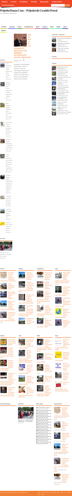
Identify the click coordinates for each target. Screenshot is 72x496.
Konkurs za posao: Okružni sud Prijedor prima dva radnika (9, 226)
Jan (40, 407)
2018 (37, 430)
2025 (37, 410)
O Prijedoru (24, 2)
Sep (41, 412)
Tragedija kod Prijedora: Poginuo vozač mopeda (30, 321)
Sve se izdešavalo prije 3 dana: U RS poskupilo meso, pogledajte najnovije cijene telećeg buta (26, 391)
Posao (19, 27)
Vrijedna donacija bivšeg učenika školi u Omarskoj (49, 285)
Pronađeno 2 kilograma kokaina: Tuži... (63, 44)
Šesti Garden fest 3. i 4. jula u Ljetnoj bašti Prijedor (12, 342)
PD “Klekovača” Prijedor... (64, 112)
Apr (46, 407)
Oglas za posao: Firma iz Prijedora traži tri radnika (66, 366)
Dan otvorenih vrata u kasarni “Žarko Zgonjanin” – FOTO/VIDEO (44, 379)
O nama (13, 2)
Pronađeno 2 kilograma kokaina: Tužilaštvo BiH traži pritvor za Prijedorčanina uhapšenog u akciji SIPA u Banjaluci (9, 183)
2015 (37, 439)
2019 (37, 427)
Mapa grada (44, 2)
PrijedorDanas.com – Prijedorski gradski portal (28, 10)
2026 (37, 407)
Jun (50, 410)
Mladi (58, 27)
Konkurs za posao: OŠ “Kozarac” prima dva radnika (66, 376)
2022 (37, 419)
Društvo (3, 27)
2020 (37, 424)
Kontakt (34, 2)
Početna (4, 2)
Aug (39, 412)
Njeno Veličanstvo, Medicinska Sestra (11, 286)
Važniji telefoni (57, 2)
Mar (44, 407)
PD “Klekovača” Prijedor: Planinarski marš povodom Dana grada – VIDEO (45, 322)
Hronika (12, 27)
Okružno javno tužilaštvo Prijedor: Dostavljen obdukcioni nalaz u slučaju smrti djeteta (26, 298)
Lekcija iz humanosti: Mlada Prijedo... (63, 87)
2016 (37, 436)
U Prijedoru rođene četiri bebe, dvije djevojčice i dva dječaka (8, 200)
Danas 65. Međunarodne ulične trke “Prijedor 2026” (66, 323)
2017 (37, 433)
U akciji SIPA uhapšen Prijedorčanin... (63, 92)
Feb (42, 407)
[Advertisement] (33, 21)
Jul (36, 412)
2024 (37, 413)
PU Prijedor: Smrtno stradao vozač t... (62, 72)
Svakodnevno (28, 27)
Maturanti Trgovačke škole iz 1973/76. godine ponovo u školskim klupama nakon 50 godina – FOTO (9, 90)
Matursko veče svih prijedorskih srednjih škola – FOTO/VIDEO (6, 254)
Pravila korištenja (8, 5)
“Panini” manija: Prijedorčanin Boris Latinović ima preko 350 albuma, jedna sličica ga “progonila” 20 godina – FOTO (9, 162)
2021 (37, 422)
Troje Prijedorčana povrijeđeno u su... (62, 97)
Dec (47, 412)
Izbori (65, 27)
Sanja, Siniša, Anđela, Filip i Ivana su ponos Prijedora (12, 295)
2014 (37, 442)
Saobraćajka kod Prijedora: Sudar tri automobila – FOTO (9, 213)
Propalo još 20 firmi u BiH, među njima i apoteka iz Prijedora (48, 276)
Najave (3, 30)
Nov (45, 412)
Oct (43, 412)
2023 (37, 416)
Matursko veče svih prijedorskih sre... (62, 67)
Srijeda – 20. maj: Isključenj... (62, 107)
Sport (37, 27)
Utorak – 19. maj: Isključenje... (62, 102)
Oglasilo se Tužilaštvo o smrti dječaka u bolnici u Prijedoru (29, 276)
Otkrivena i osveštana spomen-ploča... (63, 49)
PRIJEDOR (8, 413)
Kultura (44, 27)
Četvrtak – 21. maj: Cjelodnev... (62, 82)
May (48, 407)
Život (52, 27)
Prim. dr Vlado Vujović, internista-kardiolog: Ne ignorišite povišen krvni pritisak (9, 128)
